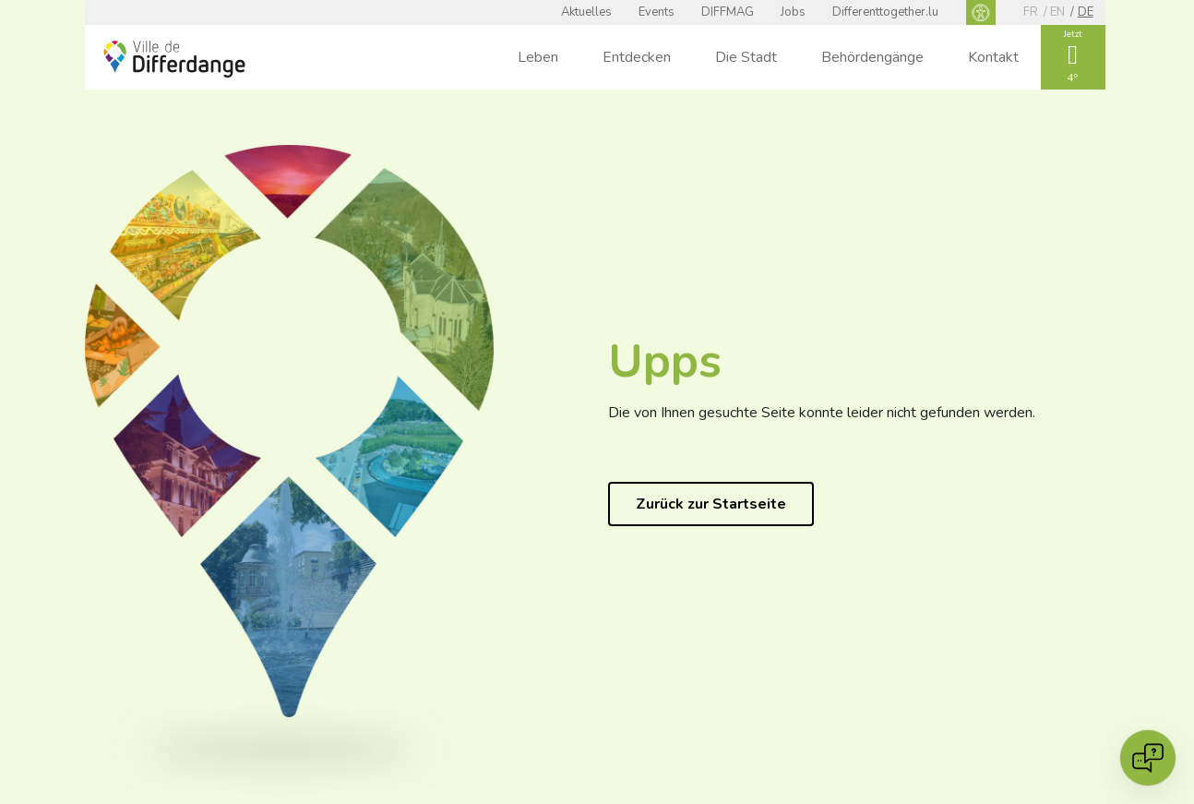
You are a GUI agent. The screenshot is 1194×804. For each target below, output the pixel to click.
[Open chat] (1148, 758)
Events (657, 12)
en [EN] (1057, 12)
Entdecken (637, 57)
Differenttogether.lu (885, 12)
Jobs (793, 12)
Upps (665, 361)
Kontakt (993, 57)
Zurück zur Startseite (711, 504)
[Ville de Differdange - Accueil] (174, 59)
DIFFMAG (727, 12)
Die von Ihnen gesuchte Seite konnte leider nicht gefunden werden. (821, 412)
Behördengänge (872, 57)
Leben (538, 57)
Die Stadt (746, 57)
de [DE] (1085, 12)
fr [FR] (1030, 12)
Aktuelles (586, 12)
